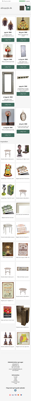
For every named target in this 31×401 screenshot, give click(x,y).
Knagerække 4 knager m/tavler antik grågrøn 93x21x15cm (23, 90)
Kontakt (15, 380)
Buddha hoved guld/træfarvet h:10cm (8, 35)
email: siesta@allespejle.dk (15, 369)
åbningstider (15, 370)
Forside (15, 377)
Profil (15, 378)
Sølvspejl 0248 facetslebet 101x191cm (8, 100)
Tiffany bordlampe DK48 (8, 61)
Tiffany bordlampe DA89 (8, 129)
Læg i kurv (8, 40)
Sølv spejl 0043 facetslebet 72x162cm (23, 62)
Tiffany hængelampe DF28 (23, 35)
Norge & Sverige (15, 382)
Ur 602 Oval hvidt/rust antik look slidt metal (23, 127)
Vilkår (15, 379)
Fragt (15, 383)
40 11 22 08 (7, 1)
